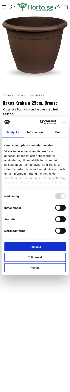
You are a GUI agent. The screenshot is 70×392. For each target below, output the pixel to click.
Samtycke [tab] (12, 132)
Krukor (21, 95)
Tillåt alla (35, 246)
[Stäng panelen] (64, 122)
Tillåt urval (35, 257)
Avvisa (35, 267)
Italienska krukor (37, 95)
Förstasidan (8, 95)
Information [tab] (35, 132)
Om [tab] (57, 132)
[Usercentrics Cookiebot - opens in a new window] (41, 122)
